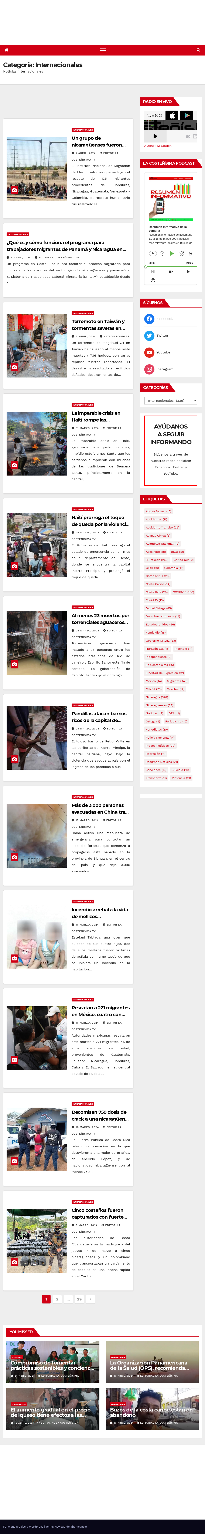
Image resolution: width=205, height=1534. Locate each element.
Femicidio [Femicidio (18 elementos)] (155, 632)
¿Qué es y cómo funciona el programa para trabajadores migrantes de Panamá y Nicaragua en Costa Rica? (65, 249)
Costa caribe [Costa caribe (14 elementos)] (158, 584)
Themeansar (79, 1526)
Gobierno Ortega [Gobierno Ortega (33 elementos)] (161, 640)
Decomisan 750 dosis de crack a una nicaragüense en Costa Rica (101, 1119)
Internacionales (83, 130)
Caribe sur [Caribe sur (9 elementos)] (184, 559)
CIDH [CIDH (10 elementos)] (152, 568)
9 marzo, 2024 (87, 1225)
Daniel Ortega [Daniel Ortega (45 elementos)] (159, 608)
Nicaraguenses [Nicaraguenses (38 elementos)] (159, 705)
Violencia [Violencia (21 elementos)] (181, 778)
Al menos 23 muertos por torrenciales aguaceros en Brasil (100, 622)
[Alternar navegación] (103, 50)
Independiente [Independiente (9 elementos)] (158, 656)
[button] (198, 50)
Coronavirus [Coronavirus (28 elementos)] (158, 576)
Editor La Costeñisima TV (57, 257)
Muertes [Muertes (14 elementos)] (175, 689)
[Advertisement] (80, 106)
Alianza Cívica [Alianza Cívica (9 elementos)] (158, 535)
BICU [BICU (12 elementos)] (177, 551)
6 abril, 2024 (21, 257)
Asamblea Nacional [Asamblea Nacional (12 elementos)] (162, 543)
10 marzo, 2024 (88, 1127)
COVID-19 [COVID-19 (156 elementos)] (183, 592)
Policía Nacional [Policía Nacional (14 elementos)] (160, 737)
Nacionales (118, 1357)
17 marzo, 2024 (88, 820)
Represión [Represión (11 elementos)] (155, 753)
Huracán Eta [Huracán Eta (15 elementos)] (157, 648)
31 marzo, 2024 (88, 428)
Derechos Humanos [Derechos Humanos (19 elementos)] (163, 616)
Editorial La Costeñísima (58, 1375)
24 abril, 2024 (25, 1375)
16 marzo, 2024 (88, 924)
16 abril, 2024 (124, 1375)
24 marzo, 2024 (88, 532)
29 (79, 1299)
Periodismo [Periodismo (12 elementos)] (176, 721)
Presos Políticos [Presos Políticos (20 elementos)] (160, 745)
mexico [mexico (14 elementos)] (154, 681)
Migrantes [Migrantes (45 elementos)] (177, 681)
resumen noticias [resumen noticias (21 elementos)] (162, 761)
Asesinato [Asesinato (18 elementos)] (156, 551)
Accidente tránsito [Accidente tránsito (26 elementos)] (162, 527)
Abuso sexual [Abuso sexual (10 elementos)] (158, 511)
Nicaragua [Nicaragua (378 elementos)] (157, 697)
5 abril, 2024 (86, 336)
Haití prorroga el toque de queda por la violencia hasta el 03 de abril (100, 524)
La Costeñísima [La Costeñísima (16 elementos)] (160, 665)
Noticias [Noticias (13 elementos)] (154, 713)
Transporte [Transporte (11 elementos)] (156, 778)
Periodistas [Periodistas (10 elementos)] (157, 729)
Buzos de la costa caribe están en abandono (151, 1412)
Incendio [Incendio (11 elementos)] (183, 648)
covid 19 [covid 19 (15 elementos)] (155, 600)
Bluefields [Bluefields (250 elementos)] (157, 559)
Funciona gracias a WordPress (23, 1526)
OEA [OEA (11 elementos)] (174, 713)
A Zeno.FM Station (157, 146)
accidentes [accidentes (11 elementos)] (156, 519)
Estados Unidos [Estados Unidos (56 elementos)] (160, 624)
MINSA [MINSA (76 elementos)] (153, 689)
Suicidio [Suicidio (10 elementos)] (180, 770)
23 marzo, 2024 (88, 728)
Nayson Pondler (115, 336)
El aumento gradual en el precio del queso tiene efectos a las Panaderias (50, 1415)
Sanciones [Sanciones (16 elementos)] (156, 770)
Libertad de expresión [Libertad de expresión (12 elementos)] (165, 673)
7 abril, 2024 (86, 153)
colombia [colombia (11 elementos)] (173, 568)
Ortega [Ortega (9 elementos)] (153, 721)
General (17, 1357)
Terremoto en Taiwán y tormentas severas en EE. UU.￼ (98, 328)
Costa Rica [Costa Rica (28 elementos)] (157, 592)
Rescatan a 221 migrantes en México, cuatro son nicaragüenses (101, 1014)
